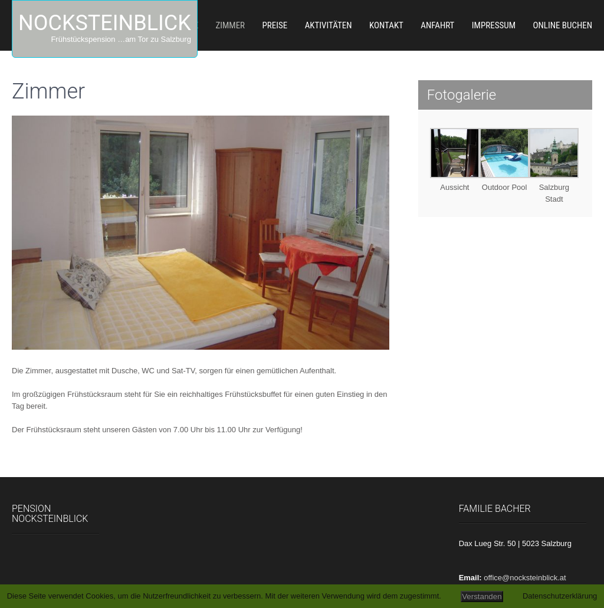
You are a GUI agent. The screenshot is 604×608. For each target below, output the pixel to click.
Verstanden (481, 596)
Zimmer (230, 25)
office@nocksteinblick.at (525, 577)
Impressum (494, 25)
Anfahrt (437, 25)
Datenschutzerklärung (560, 595)
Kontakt (386, 25)
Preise (275, 25)
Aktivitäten (328, 25)
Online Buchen (562, 25)
